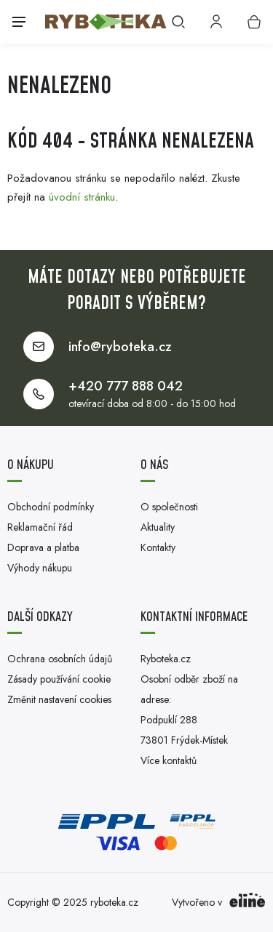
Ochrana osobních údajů (59, 658)
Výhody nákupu (39, 568)
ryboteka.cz (114, 902)
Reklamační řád (40, 527)
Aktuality (158, 527)
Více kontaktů (169, 760)
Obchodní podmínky (50, 506)
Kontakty (158, 547)
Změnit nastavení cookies (59, 699)
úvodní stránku (82, 197)
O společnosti (169, 506)
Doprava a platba (43, 547)
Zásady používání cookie (59, 679)
